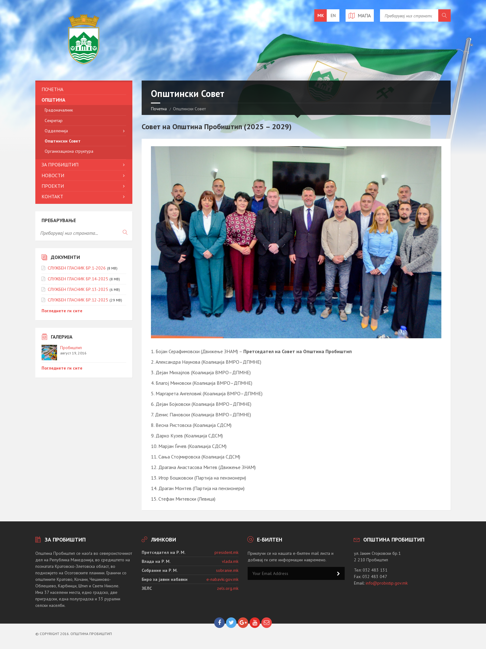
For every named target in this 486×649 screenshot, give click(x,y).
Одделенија (56, 131)
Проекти (53, 186)
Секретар (54, 120)
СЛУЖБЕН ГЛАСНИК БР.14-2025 (78, 279)
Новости (53, 175)
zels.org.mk (227, 588)
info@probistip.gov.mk (387, 583)
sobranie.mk (227, 570)
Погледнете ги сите (62, 311)
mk (320, 15)
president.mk (226, 552)
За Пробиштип (60, 164)
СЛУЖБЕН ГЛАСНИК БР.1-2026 (77, 268)
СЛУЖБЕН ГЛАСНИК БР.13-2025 (78, 289)
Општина (53, 100)
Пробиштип (71, 347)
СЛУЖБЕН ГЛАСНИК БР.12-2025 (78, 300)
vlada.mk (230, 561)
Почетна (159, 109)
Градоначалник (59, 110)
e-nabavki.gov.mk (222, 579)
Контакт (52, 196)
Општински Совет (63, 141)
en (333, 15)
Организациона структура (69, 151)
